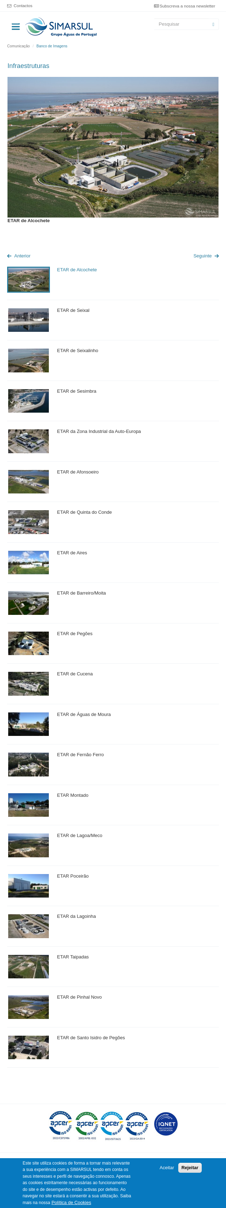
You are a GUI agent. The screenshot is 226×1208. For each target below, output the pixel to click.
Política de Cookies (71, 1203)
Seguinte (203, 255)
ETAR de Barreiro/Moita (81, 593)
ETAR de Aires (72, 552)
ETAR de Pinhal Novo (79, 997)
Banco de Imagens (51, 46)
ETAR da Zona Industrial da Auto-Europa (99, 431)
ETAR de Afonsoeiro (78, 472)
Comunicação (18, 46)
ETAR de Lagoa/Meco (79, 835)
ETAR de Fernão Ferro (80, 754)
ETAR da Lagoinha (76, 916)
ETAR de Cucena (75, 673)
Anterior (22, 255)
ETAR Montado (72, 795)
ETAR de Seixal (73, 310)
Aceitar (167, 1168)
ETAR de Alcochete (77, 269)
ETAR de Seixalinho (77, 350)
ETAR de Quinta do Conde (84, 512)
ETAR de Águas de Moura (84, 714)
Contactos (23, 5)
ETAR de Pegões (74, 633)
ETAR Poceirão (73, 876)
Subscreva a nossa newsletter (187, 6)
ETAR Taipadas (73, 956)
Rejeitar (190, 1168)
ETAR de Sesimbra (76, 391)
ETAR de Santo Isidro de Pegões (91, 1037)
